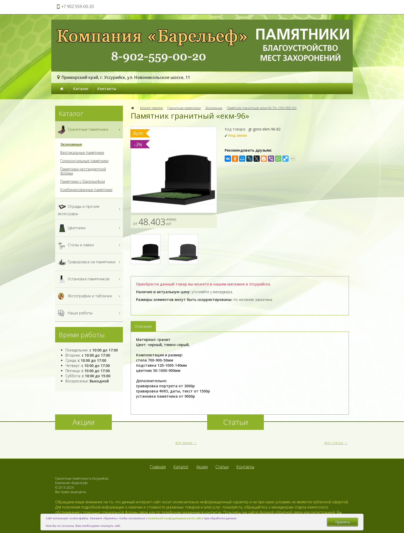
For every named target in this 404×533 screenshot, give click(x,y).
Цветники (90, 228)
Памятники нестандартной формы (83, 171)
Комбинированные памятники (86, 190)
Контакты (106, 88)
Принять (342, 522)
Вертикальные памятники (82, 153)
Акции (202, 467)
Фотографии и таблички (90, 296)
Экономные (213, 108)
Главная (158, 467)
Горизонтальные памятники (84, 161)
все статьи (333, 442)
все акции (183, 442)
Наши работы (90, 313)
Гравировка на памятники (90, 262)
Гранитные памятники (184, 108)
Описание (143, 326)
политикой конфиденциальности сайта (175, 518)
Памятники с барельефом (82, 181)
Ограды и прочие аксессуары (90, 208)
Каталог (81, 88)
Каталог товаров (151, 108)
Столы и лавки (90, 245)
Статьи (222, 467)
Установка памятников (90, 279)
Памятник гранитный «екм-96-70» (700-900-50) (261, 108)
